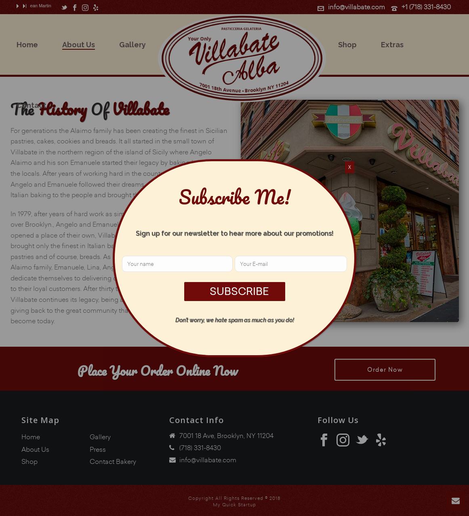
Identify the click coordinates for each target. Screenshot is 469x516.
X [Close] (349, 167)
